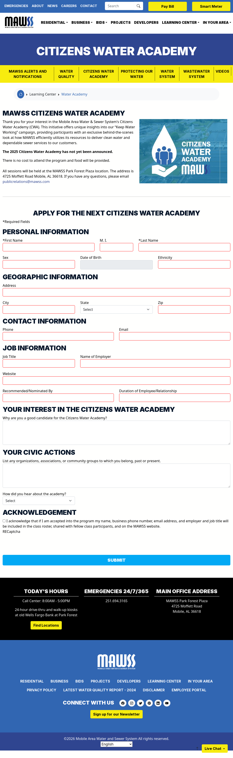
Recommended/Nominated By (28, 390)
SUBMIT (116, 560)
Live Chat (213, 748)
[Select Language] (116, 744)
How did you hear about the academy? (34, 493)
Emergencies (16, 6)
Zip (160, 302)
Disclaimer (154, 690)
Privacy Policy (41, 690)
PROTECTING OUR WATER (137, 74)
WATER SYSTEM (167, 74)
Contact (88, 6)
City (6, 302)
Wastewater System (196, 74)
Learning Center (179, 22)
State (84, 302)
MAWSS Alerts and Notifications (28, 74)
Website (9, 373)
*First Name (13, 240)
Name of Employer (95, 356)
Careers (69, 6)
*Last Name (148, 240)
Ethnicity (165, 257)
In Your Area (200, 681)
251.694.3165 (116, 600)
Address (9, 285)
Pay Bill (167, 6)
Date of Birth (90, 257)
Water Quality (66, 74)
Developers (146, 22)
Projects (121, 22)
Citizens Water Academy (98, 74)
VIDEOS (222, 71)
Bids (100, 22)
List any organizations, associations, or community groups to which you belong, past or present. (82, 460)
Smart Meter (211, 6)
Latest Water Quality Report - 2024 (99, 690)
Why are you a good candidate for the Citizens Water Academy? (55, 418)
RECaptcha (11, 531)
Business (80, 22)
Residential (53, 22)
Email (123, 329)
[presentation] (36, 542)
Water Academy (74, 94)
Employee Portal (189, 690)
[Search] (119, 6)
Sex (5, 257)
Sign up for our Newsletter (116, 714)
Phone (8, 329)
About (38, 6)
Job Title (9, 356)
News (52, 6)
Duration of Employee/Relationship (148, 390)
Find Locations (46, 625)
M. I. (103, 240)
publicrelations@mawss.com (26, 181)
